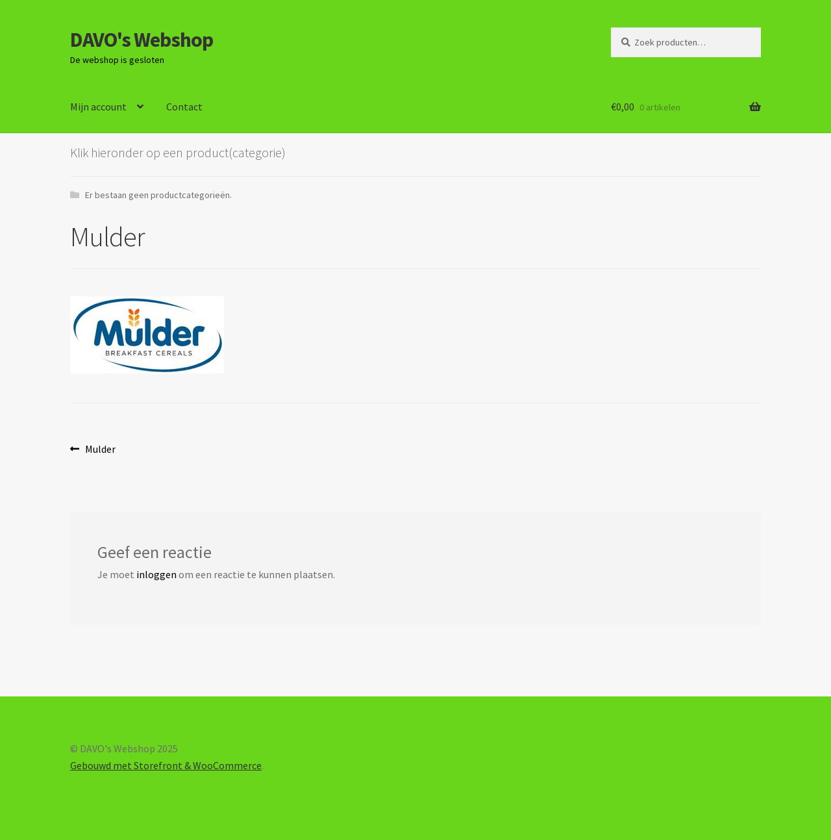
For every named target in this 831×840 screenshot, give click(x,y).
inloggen (156, 574)
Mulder (100, 449)
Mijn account (98, 106)
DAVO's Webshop (141, 40)
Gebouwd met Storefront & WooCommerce (166, 765)
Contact (184, 106)
